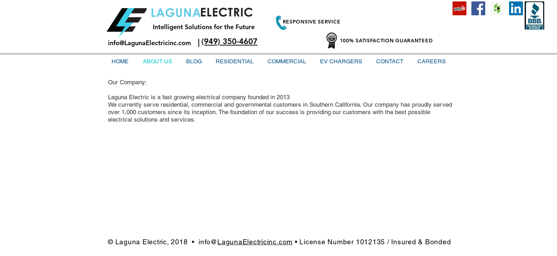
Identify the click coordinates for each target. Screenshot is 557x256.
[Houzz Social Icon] (497, 8)
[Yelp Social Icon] (459, 8)
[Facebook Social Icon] (478, 8)
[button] (389, 61)
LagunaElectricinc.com (255, 242)
